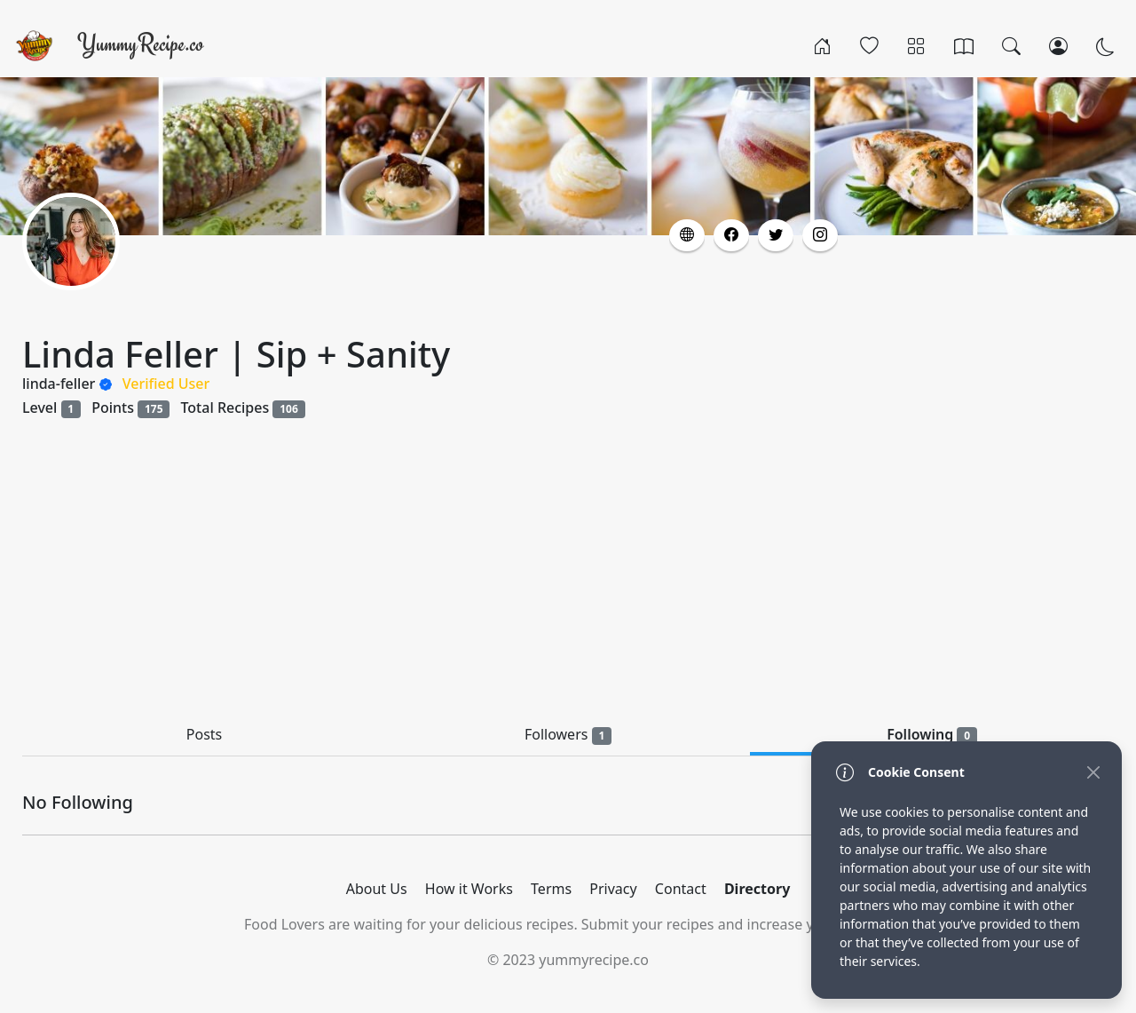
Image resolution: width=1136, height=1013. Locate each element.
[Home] (822, 45)
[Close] (1093, 772)
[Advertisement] (568, 571)
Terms (551, 888)
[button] (687, 235)
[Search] (1011, 45)
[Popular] (869, 45)
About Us (376, 888)
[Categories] (916, 45)
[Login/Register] (1058, 45)
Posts (204, 734)
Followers (568, 734)
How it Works (469, 888)
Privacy (612, 888)
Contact (680, 888)
